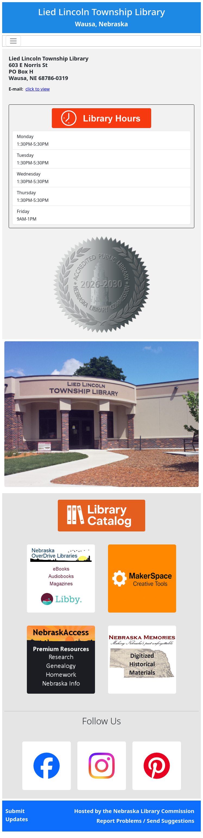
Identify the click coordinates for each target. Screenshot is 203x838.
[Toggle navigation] (13, 41)
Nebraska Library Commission (153, 811)
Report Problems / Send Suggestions (145, 820)
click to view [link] (38, 89)
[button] (61, 578)
